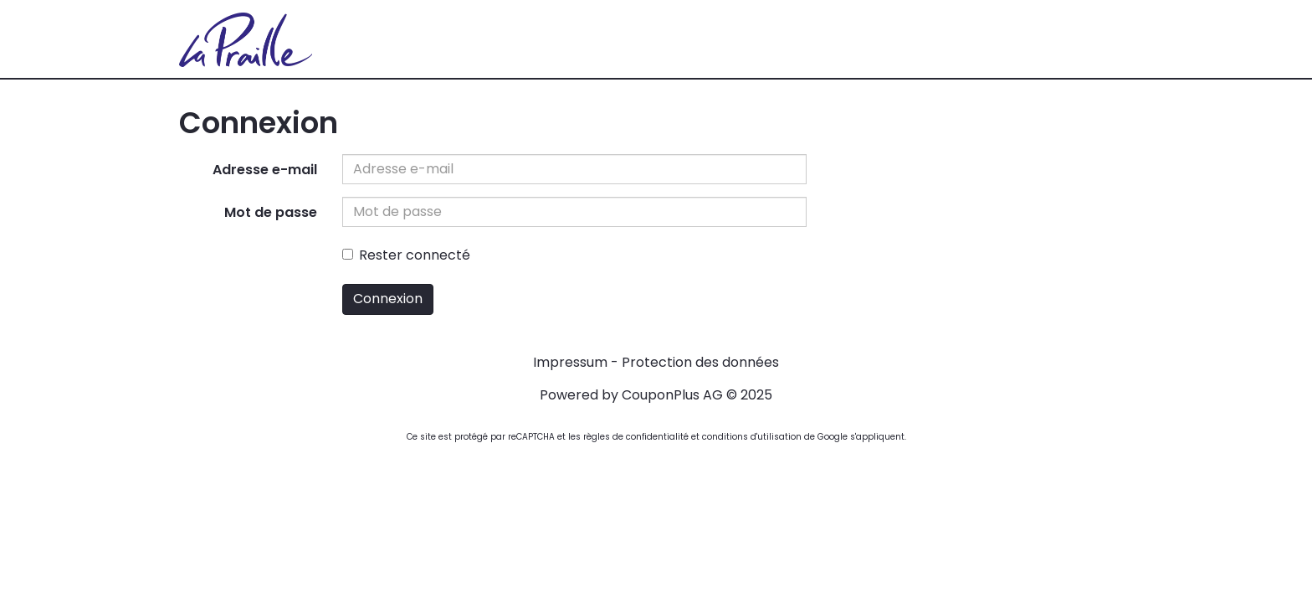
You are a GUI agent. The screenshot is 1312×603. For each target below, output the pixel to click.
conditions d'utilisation (752, 436)
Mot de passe (270, 212)
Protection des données (700, 362)
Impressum (570, 362)
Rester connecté (406, 255)
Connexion (388, 298)
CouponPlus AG (672, 395)
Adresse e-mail (265, 169)
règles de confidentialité (636, 436)
